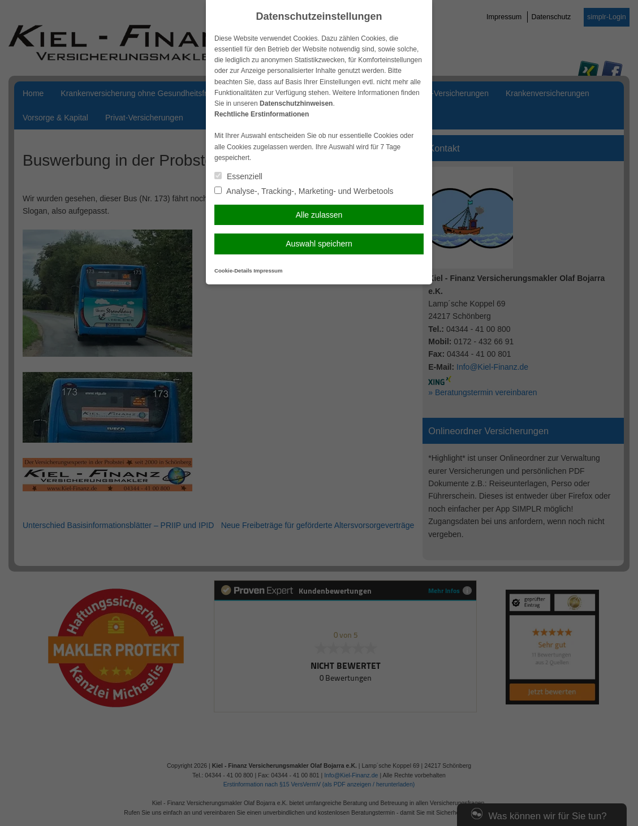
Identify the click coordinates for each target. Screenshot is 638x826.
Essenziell (238, 176)
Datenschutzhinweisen (296, 103)
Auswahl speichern (319, 243)
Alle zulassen (319, 214)
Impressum (267, 270)
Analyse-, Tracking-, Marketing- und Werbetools (304, 191)
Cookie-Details (233, 270)
